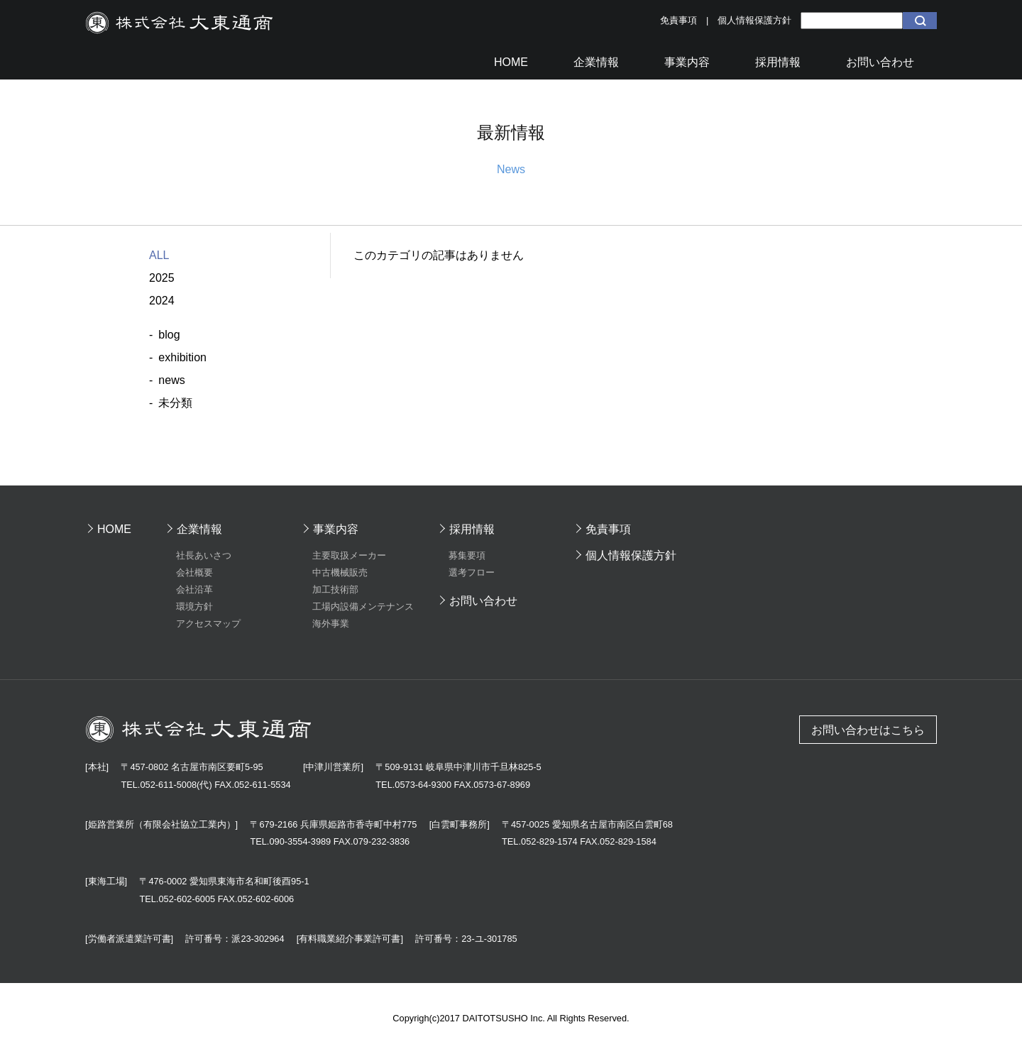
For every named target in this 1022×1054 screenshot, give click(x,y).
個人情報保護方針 (754, 20)
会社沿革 (194, 589)
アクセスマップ (208, 623)
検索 (920, 20)
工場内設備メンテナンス (363, 606)
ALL (159, 255)
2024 (162, 301)
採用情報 (472, 529)
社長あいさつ (203, 555)
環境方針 (194, 606)
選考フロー (472, 572)
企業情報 (199, 529)
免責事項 (678, 20)
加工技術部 (335, 589)
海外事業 (330, 623)
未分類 (175, 403)
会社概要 (194, 572)
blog (169, 335)
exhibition (182, 357)
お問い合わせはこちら (868, 730)
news (171, 380)
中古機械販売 (340, 572)
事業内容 (335, 529)
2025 (162, 278)
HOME (114, 529)
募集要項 (467, 555)
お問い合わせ (483, 601)
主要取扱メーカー (349, 555)
